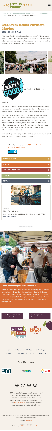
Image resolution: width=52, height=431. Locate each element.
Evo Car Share (11, 211)
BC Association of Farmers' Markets (30, 426)
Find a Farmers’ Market (23, 350)
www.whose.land (19, 403)
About (32, 354)
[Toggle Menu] (49, 5)
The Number (28, 421)
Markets (5, 13)
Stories (8, 354)
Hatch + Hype (40, 350)
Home (9, 350)
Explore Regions (21, 354)
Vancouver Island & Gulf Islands (24, 13)
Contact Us (42, 354)
